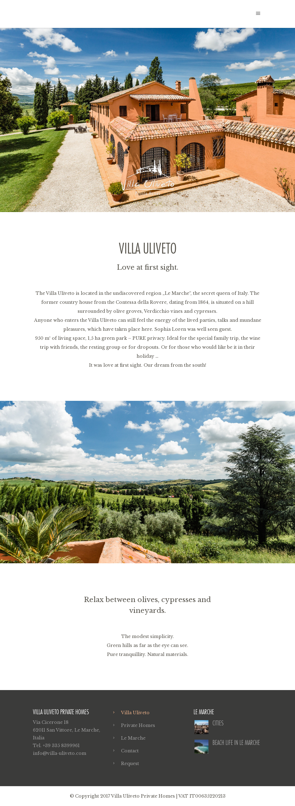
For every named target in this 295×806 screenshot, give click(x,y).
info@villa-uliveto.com (59, 753)
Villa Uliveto (135, 712)
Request (130, 763)
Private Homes (138, 725)
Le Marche (133, 738)
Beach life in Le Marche (236, 742)
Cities (218, 723)
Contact (130, 751)
